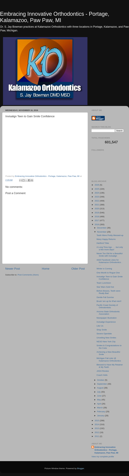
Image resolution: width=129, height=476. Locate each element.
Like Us (100, 326)
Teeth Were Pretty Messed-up (110, 235)
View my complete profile (103, 456)
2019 (97, 213)
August (100, 388)
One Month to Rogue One (108, 273)
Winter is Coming (104, 268)
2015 (97, 420)
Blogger (80, 468)
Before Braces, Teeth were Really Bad (108, 292)
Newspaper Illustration (107, 318)
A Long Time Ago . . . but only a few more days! (110, 248)
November (102, 232)
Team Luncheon (104, 283)
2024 (97, 193)
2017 (97, 220)
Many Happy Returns (106, 239)
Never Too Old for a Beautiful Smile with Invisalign (110, 254)
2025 (97, 189)
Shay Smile (102, 330)
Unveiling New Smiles (106, 338)
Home (45, 268)
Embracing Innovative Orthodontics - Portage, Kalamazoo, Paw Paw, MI (54, 17)
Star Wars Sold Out (105, 287)
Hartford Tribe (103, 243)
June (99, 396)
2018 (97, 216)
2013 (97, 428)
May (99, 400)
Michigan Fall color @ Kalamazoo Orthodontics (109, 359)
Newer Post (12, 268)
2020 (97, 208)
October (101, 380)
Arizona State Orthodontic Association (108, 312)
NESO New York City (106, 341)
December (102, 228)
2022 (97, 201)
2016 (97, 224)
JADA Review (103, 371)
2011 (97, 436)
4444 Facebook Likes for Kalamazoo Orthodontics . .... (109, 262)
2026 (97, 185)
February (101, 411)
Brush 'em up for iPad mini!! (109, 301)
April (99, 404)
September (102, 384)
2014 (97, 424)
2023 (97, 197)
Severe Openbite (104, 333)
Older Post (78, 268)
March (100, 407)
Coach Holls (102, 375)
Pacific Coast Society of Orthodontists (107, 306)
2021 (97, 205)
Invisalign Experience (106, 322)
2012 (97, 432)
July (99, 392)
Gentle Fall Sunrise (105, 297)
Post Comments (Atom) (28, 275)
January (101, 415)
